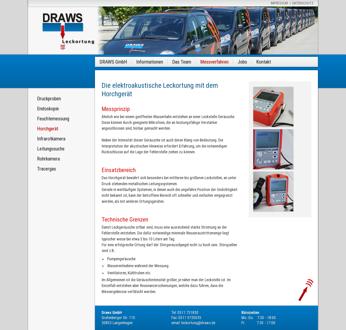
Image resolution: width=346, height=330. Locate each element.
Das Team (181, 62)
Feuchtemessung (53, 118)
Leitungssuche (50, 149)
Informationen (149, 62)
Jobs (242, 62)
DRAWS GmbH (113, 62)
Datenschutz (302, 3)
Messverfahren (214, 62)
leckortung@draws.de (198, 323)
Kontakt (263, 62)
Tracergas (46, 169)
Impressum (279, 3)
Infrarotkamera (51, 138)
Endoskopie (48, 108)
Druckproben (49, 98)
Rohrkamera (48, 159)
